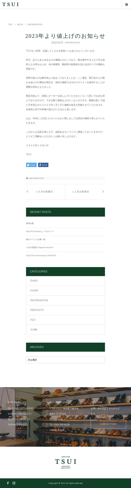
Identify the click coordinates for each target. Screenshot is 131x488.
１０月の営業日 (44, 192)
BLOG (11, 419)
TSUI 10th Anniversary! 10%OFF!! (41, 255)
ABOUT (19, 408)
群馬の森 (30, 223)
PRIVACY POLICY (18, 424)
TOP (10, 408)
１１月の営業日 (80, 192)
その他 (33, 329)
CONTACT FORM (108, 424)
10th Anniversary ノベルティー (40, 231)
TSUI (33, 319)
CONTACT (22, 419)
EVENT (34, 290)
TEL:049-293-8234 (59, 424)
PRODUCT (24, 413)
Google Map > (57, 419)
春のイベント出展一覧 (35, 239)
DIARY (34, 280)
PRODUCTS (37, 310)
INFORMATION (72, 42)
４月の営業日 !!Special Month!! (39, 247)
